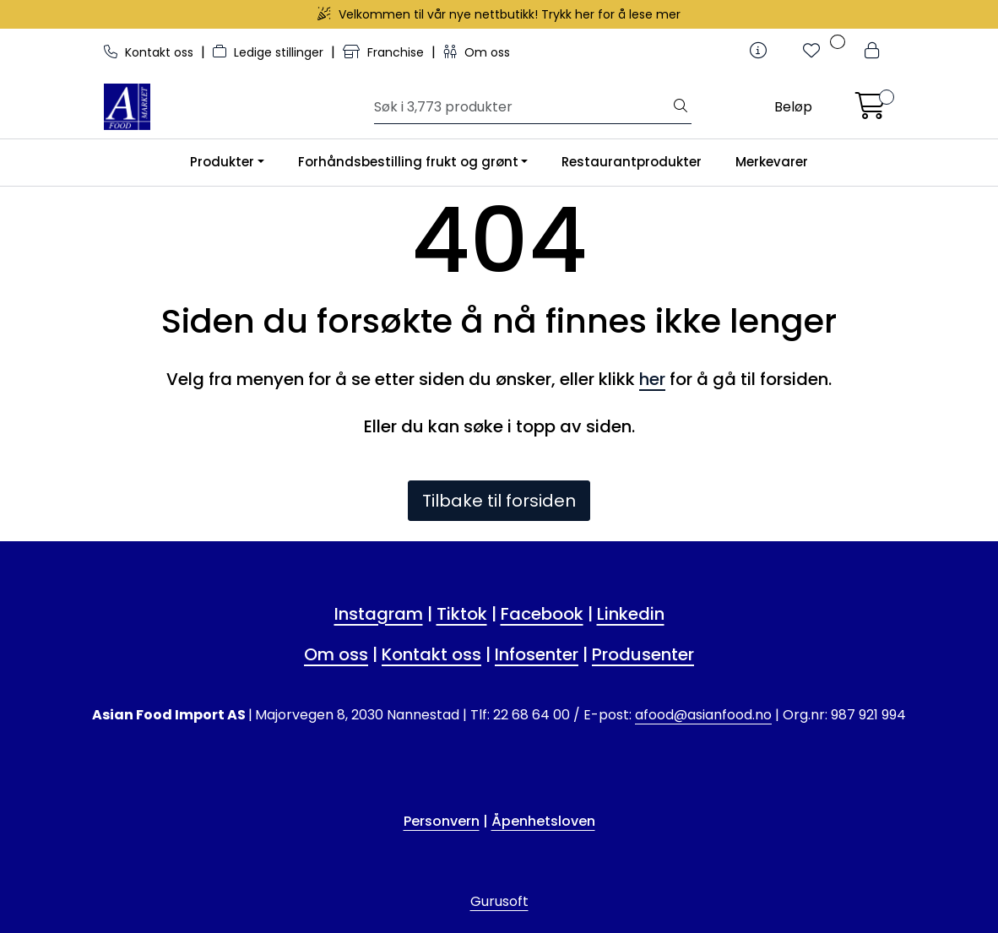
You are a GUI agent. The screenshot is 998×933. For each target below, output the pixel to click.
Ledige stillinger (270, 52)
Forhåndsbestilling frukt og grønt (408, 162)
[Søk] (522, 107)
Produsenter (643, 654)
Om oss (476, 52)
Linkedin (630, 614)
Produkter (222, 162)
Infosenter (536, 654)
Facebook (542, 614)
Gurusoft (499, 901)
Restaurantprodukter (631, 162)
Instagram (378, 614)
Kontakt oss (150, 52)
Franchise (385, 52)
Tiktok (462, 614)
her (652, 379)
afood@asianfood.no (703, 714)
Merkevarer (771, 162)
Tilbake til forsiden (499, 501)
